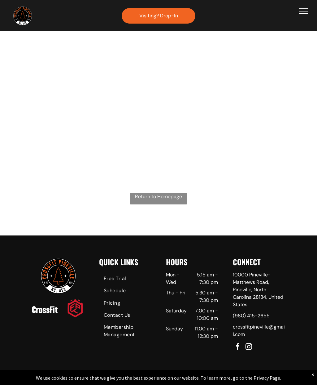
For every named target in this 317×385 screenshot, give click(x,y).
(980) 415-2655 (251, 315)
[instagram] (249, 347)
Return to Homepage (158, 196)
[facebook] (238, 347)
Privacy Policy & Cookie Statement (120, 379)
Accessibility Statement (171, 379)
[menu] (303, 11)
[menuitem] (125, 279)
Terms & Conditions (209, 379)
